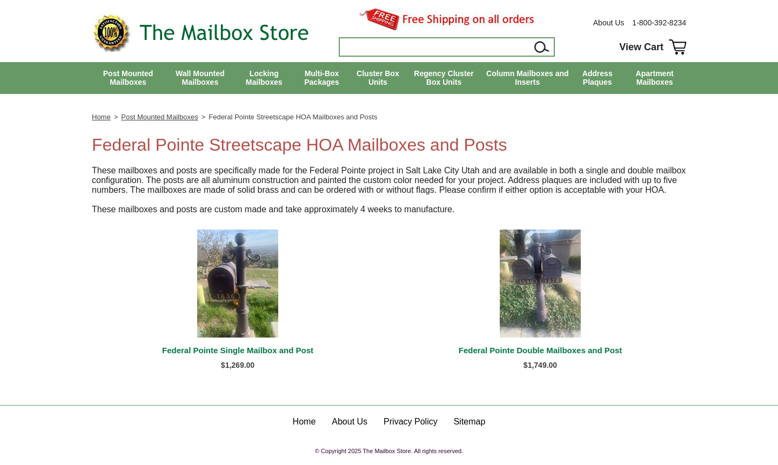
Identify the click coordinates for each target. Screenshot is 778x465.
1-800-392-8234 (659, 22)
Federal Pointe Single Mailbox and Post (237, 350)
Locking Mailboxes (264, 78)
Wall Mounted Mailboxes (200, 78)
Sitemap (470, 421)
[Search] (435, 47)
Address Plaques (597, 78)
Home (101, 117)
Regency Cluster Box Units (443, 78)
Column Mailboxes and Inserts (527, 78)
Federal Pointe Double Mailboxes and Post (540, 350)
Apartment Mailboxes (655, 78)
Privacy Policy (411, 421)
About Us (609, 22)
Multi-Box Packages (321, 78)
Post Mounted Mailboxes (128, 78)
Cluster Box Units (378, 78)
